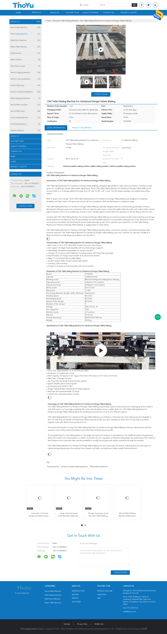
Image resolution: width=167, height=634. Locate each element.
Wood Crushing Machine (25, 79)
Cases (13, 161)
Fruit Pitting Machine (25, 124)
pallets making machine (99, 467)
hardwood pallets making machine (74, 467)
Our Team (76, 602)
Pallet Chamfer (25, 59)
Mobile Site (99, 624)
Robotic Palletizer (25, 130)
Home (18, 12)
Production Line (104, 591)
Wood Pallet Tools (25, 111)
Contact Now (100, 94)
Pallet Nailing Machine (25, 34)
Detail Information (56, 128)
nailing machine (53, 467)
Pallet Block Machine (25, 40)
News (13, 156)
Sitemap (67, 624)
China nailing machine (28, 629)
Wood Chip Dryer (25, 85)
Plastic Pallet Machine (25, 47)
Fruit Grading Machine (25, 117)
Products (36, 12)
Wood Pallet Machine (25, 27)
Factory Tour (72, 12)
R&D (99, 598)
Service (75, 598)
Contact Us (108, 12)
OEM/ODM (101, 594)
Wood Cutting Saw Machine (25, 92)
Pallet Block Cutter (25, 66)
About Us (54, 12)
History (75, 594)
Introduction (78, 591)
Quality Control (90, 12)
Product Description (81, 128)
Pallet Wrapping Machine (25, 98)
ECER (145, 629)
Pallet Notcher (25, 53)
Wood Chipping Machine (25, 72)
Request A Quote (129, 12)
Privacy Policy (82, 624)
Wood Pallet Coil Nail (25, 105)
